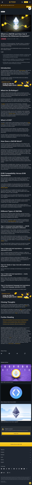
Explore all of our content (16, 444)
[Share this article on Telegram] (17, 353)
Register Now (16, 433)
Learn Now (29, 6)
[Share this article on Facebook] (9, 353)
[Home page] (12, 2)
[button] (30, 2)
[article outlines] (29, 8)
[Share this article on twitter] (1, 353)
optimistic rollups (12, 113)
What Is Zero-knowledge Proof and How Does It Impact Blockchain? (15, 319)
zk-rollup (3, 103)
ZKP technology (22, 70)
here (10, 337)
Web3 (16, 313)
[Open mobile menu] (30, 2)
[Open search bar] (22, 2)
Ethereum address (4, 187)
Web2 (21, 309)
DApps (26, 305)
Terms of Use (10, 343)
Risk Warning (17, 343)
